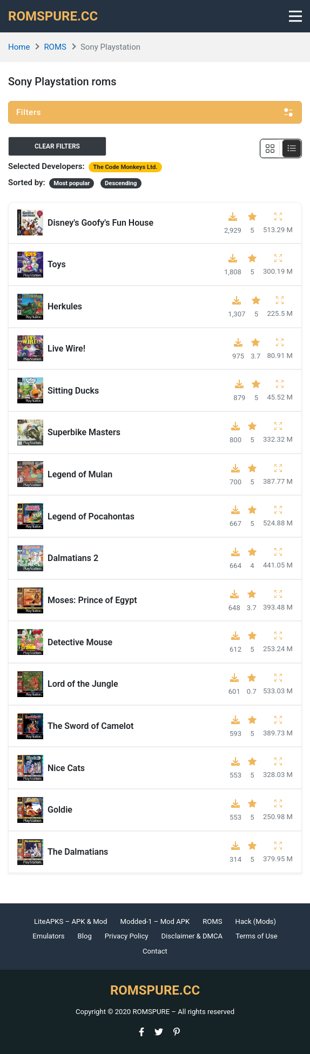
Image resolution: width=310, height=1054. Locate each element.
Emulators (48, 936)
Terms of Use (256, 936)
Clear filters (57, 146)
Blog (85, 936)
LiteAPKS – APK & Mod (70, 921)
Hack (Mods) (255, 921)
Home (19, 47)
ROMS (55, 47)
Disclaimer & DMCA (192, 936)
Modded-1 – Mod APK (155, 921)
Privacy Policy (127, 936)
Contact (155, 951)
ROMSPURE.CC (53, 16)
